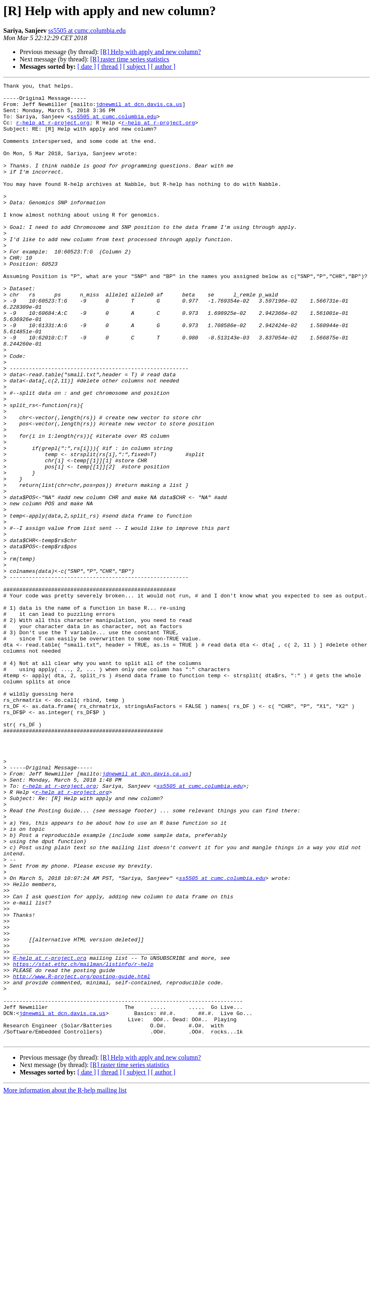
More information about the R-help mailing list (65, 1281)
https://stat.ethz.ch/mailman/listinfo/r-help (83, 1140)
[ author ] (163, 66)
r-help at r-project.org (52, 131)
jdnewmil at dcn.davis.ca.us (139, 109)
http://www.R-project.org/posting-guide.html (81, 1155)
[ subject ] (136, 66)
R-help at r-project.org (49, 1133)
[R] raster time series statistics (129, 59)
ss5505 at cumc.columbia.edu (87, 30)
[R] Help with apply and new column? (150, 51)
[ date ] (86, 66)
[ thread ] (109, 66)
